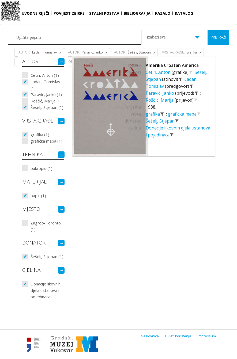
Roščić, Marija (160, 100)
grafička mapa (183, 114)
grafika (153, 114)
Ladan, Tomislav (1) (45, 85)
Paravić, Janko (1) (46, 94)
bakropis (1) (41, 168)
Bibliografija (137, 13)
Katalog (184, 13)
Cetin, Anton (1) (45, 75)
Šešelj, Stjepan (161, 121)
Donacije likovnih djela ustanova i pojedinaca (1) (46, 290)
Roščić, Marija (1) (46, 101)
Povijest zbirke (69, 13)
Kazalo (162, 13)
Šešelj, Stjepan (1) (47, 107)
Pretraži (218, 37)
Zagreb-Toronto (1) (46, 226)
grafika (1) (40, 134)
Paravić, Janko (160, 93)
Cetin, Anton (159, 72)
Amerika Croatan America (172, 65)
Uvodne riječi (35, 13)
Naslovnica (150, 336)
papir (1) (38, 195)
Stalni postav (104, 13)
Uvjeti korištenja (178, 336)
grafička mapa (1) (46, 141)
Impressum (207, 336)
